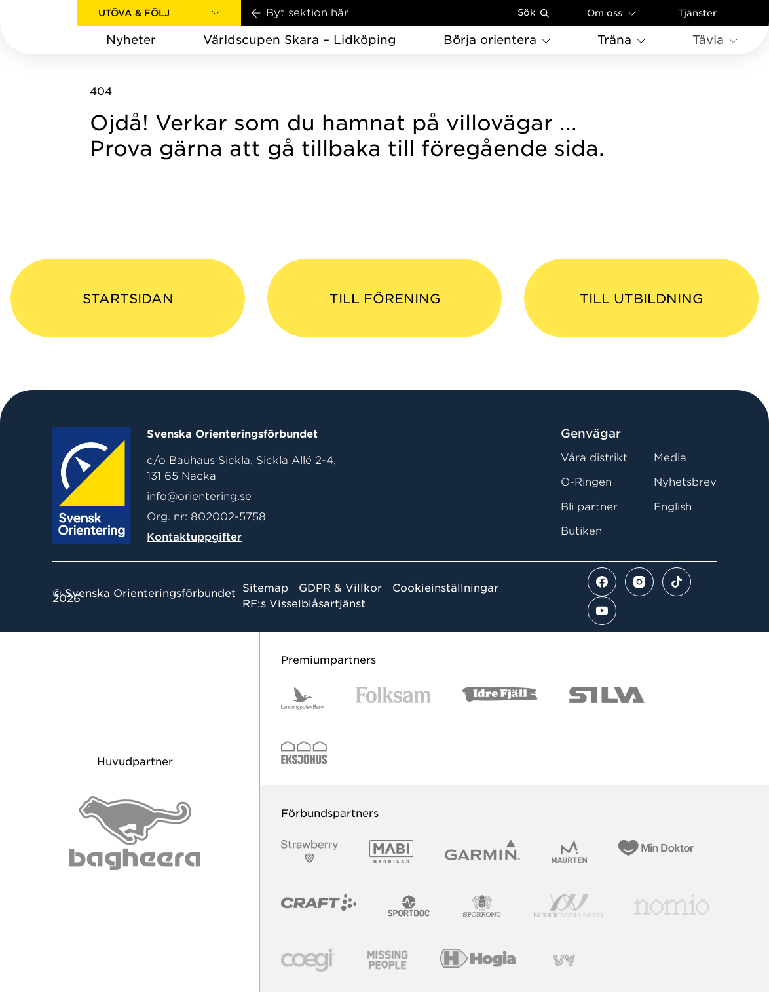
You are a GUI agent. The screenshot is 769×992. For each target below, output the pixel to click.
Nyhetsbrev (685, 482)
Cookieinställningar (445, 588)
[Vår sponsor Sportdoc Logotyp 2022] (409, 905)
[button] (159, 13)
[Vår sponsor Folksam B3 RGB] (393, 698)
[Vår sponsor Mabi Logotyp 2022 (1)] (391, 851)
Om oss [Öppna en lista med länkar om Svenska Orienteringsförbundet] (611, 12)
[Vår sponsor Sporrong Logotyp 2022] (482, 905)
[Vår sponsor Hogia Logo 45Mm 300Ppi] (478, 960)
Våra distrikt (594, 457)
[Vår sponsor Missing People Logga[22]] (387, 960)
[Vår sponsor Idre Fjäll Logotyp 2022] (500, 698)
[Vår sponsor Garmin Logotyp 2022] (482, 851)
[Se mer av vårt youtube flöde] (602, 610)
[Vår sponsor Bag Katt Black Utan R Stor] (134, 833)
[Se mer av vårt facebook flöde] (602, 581)
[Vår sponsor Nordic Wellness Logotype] (568, 905)
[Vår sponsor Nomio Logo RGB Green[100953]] (671, 905)
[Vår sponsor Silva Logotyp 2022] (607, 698)
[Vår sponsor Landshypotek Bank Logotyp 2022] (302, 698)
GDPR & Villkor (340, 588)
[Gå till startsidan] (59, 27)
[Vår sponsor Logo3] (308, 960)
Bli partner (589, 507)
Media (670, 457)
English (673, 507)
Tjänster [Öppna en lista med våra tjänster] (697, 13)
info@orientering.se (199, 496)
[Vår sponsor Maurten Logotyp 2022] (569, 851)
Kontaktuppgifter (194, 537)
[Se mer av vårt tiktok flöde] (676, 581)
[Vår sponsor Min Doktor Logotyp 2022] (656, 851)
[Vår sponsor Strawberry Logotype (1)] (310, 851)
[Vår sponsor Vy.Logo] (564, 960)
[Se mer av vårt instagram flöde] (639, 581)
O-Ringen (586, 482)
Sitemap (265, 588)
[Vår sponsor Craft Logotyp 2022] (318, 905)
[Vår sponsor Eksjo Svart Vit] (304, 752)
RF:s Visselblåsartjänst (304, 604)
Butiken (581, 531)
